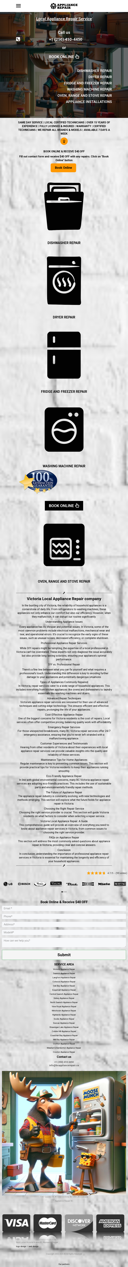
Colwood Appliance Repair (64, 981)
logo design (21, 1246)
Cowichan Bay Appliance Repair (64, 1035)
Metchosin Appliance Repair (64, 1010)
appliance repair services (46, 702)
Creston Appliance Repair (64, 1052)
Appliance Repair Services (71, 643)
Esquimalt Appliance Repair (64, 990)
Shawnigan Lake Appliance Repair (64, 1027)
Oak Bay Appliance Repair (64, 986)
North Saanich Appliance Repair (64, 1002)
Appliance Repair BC (64, 1201)
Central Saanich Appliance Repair (64, 994)
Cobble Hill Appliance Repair (64, 1031)
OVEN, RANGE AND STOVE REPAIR (64, 581)
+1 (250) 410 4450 (64, 1062)
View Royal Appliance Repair (64, 1006)
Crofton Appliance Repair (64, 1044)
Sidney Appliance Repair (64, 998)
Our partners (64, 1264)
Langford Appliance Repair (64, 977)
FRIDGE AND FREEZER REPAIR (64, 392)
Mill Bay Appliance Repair (64, 1039)
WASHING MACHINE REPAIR (64, 466)
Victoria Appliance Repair (64, 969)
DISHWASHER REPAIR (64, 243)
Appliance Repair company (77, 598)
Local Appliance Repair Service (64, 18)
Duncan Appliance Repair (64, 1023)
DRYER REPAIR (64, 317)
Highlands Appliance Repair (64, 1015)
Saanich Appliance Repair (64, 973)
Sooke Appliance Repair (64, 1019)
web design (33, 1246)
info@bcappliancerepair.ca (64, 1065)
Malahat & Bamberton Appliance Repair (64, 1048)
